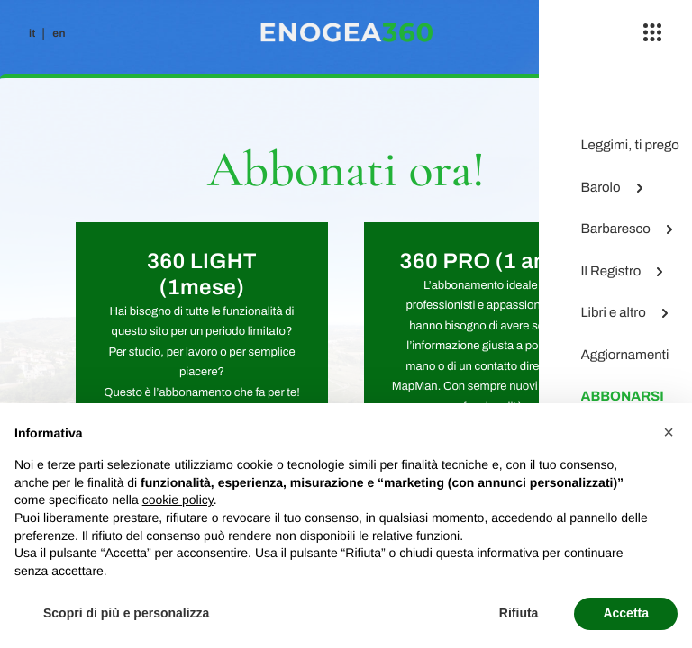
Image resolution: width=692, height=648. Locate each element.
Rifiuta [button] (519, 613)
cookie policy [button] (178, 499)
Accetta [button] (626, 613)
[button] (668, 432)
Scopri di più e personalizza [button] (126, 613)
